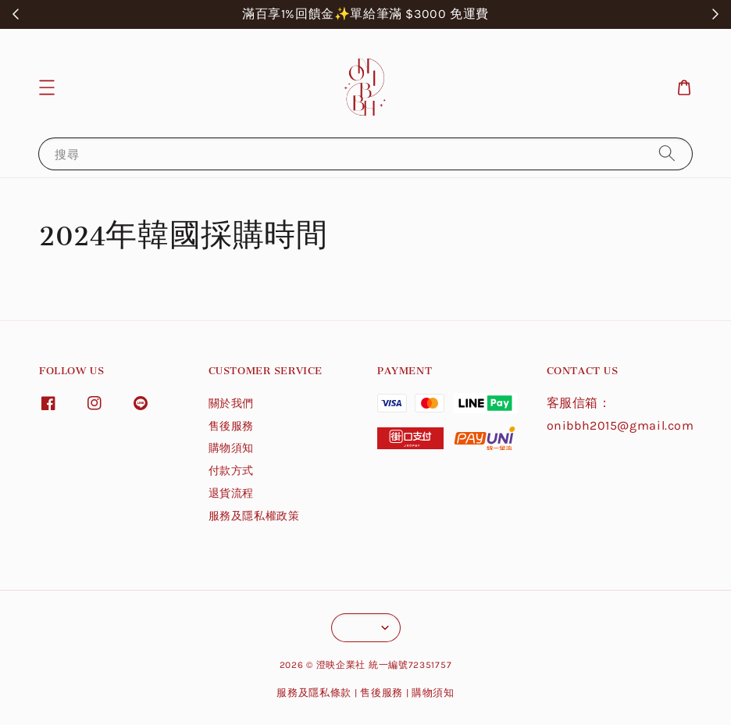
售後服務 (231, 426)
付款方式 (231, 470)
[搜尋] (667, 153)
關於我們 (231, 403)
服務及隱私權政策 (254, 516)
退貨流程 (231, 493)
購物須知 (231, 448)
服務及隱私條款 (313, 692)
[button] (47, 87)
